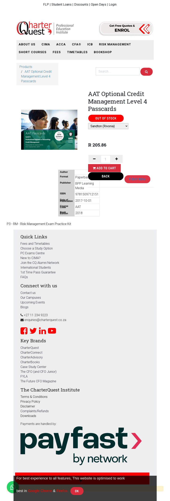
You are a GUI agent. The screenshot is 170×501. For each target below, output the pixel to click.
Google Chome (40, 491)
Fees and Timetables (35, 244)
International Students (35, 267)
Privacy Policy (30, 401)
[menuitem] (27, 44)
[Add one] (117, 159)
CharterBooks (30, 362)
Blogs (24, 307)
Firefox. (62, 491)
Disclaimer (27, 406)
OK (77, 491)
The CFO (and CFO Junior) (38, 372)
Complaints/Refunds (34, 411)
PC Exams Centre (32, 253)
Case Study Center (33, 367)
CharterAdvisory (31, 357)
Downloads (28, 416)
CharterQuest (29, 348)
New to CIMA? (30, 258)
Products (25, 67)
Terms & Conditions (34, 397)
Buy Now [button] (137, 179)
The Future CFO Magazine (38, 381)
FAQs (24, 277)
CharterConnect (31, 352)
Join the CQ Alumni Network (39, 263)
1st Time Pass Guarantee (38, 272)
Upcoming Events (32, 302)
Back (106, 176)
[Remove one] (94, 159)
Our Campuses (30, 297)
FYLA (24, 376)
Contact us (28, 293)
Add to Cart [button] (104, 168)
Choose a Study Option (36, 248)
